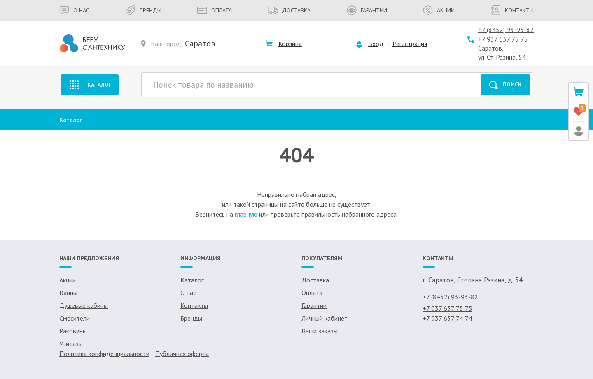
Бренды (143, 10)
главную (246, 214)
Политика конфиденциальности (104, 353)
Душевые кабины (83, 305)
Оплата (214, 10)
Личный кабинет (324, 318)
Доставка (289, 10)
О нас (74, 10)
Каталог (89, 85)
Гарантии (367, 10)
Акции (439, 10)
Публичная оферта (182, 353)
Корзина (290, 43)
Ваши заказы (319, 331)
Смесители (74, 318)
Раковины (73, 331)
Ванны (68, 293)
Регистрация (409, 43)
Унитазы (71, 344)
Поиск (505, 85)
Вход (375, 43)
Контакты (512, 10)
